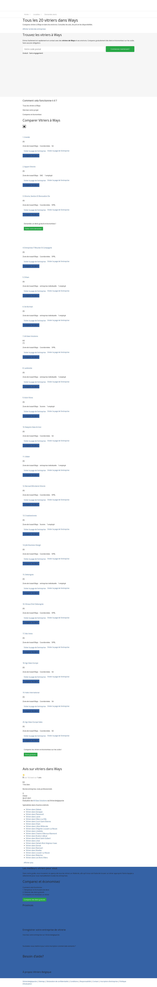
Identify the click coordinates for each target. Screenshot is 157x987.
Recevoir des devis (29, 939)
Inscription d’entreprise (31, 942)
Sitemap (42, 981)
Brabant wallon (28, 922)
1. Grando (26, 137)
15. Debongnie (28, 574)
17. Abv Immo (28, 633)
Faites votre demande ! (33, 229)
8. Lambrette (27, 368)
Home (26, 14)
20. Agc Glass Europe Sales (32, 722)
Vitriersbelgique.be (30, 981)
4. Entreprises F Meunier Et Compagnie (37, 248)
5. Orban (26, 277)
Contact (25, 967)
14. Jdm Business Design (32, 545)
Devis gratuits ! (30, 754)
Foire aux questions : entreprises (35, 964)
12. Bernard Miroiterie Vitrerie (34, 486)
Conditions (74, 981)
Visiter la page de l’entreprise (35, 151)
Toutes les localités (30, 925)
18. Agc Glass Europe (30, 663)
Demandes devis (50, 14)
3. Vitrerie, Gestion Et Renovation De (36, 196)
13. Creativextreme (30, 515)
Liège (25, 915)
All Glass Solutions (40, 800)
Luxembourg (27, 917)
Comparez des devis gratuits (34, 900)
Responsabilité (85, 981)
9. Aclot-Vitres (28, 397)
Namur (25, 920)
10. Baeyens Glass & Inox (32, 427)
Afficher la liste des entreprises (34, 29)
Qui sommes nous (29, 977)
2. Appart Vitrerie (29, 167)
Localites (36, 14)
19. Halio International (31, 692)
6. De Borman (28, 307)
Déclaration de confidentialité (57, 981)
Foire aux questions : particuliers (35, 962)
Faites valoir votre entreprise (33, 950)
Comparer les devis (31, 156)
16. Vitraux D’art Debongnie (33, 604)
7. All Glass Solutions (30, 336)
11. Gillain (26, 456)
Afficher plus (28, 862)
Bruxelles (26, 910)
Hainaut (26, 913)
